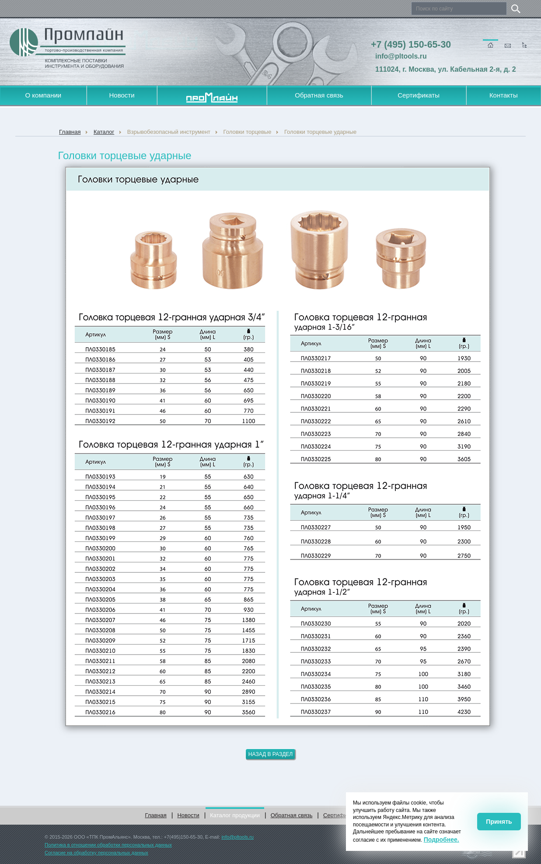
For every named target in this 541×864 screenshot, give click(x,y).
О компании (43, 95)
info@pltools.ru (237, 837)
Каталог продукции (235, 815)
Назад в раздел (270, 754)
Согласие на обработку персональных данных (96, 852)
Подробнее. (441, 839)
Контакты (503, 95)
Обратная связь (319, 95)
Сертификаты (419, 95)
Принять (499, 821)
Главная (155, 815)
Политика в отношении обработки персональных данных (108, 844)
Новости (121, 95)
